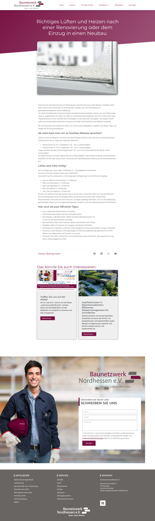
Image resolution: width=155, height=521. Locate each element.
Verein (72, 5)
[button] (94, 253)
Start (61, 5)
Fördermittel (87, 5)
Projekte (104, 5)
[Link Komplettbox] (56, 304)
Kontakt (132, 5)
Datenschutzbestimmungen (92, 438)
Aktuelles (119, 5)
